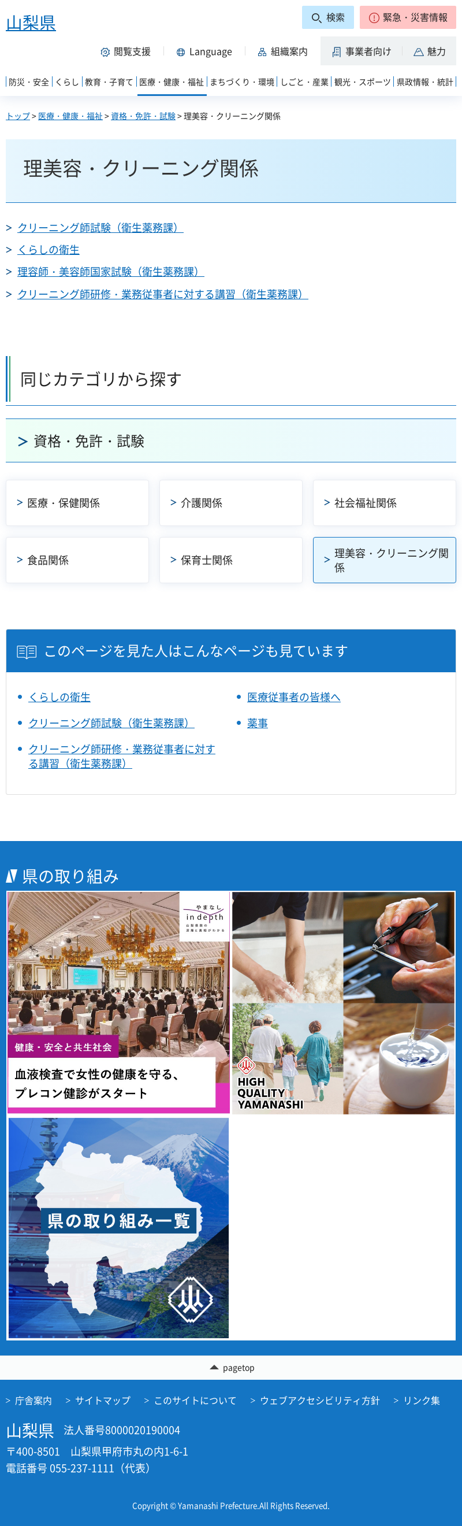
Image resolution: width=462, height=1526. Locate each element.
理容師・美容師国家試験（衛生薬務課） (110, 271)
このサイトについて (195, 1400)
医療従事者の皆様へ (294, 697)
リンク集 (421, 1400)
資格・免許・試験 (143, 115)
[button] (408, 17)
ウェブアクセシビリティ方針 (320, 1400)
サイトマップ (103, 1400)
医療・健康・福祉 (70, 115)
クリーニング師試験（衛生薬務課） (100, 227)
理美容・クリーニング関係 (391, 560)
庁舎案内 (33, 1400)
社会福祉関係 (365, 502)
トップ (18, 115)
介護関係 (201, 502)
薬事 (257, 723)
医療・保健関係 (63, 502)
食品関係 (48, 560)
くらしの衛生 (48, 249)
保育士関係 (207, 560)
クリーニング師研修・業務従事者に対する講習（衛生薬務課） (162, 294)
